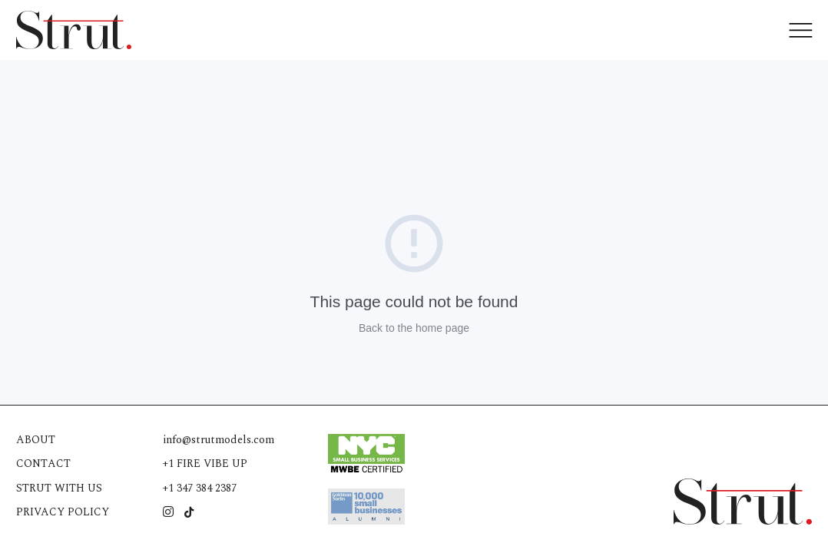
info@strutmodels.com (218, 440)
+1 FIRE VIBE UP (205, 463)
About (35, 440)
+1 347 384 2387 (200, 488)
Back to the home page (414, 328)
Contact (43, 463)
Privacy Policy (62, 512)
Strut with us (59, 488)
